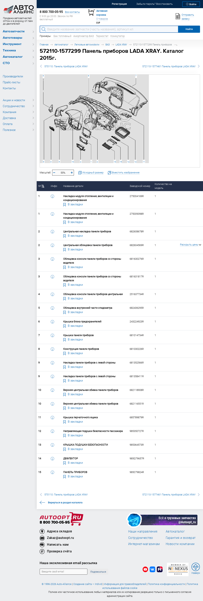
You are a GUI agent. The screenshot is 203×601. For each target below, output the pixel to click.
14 (128, 162)
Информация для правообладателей (125, 584)
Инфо (54, 186)
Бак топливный (62, 36)
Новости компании (180, 544)
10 (73, 162)
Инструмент (12, 44)
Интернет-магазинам (144, 544)
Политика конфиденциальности (166, 584)
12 (135, 162)
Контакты (9, 88)
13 (115, 162)
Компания (9, 112)
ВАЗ (107, 44)
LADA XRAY (121, 44)
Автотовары (12, 37)
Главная (44, 44)
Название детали (73, 186)
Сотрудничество (14, 106)
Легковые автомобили (86, 44)
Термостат (102, 36)
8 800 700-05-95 (55, 522)
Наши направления (143, 531)
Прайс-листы (11, 82)
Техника (9, 50)
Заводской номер (140, 186)
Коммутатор (117, 36)
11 (144, 162)
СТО (6, 63)
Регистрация (119, 4)
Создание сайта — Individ (87, 584)
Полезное (9, 130)
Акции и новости (14, 100)
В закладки (73, 204)
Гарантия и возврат (181, 538)
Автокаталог (13, 57)
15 (121, 162)
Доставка (9, 118)
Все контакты (72, 12)
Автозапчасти (14, 31)
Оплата (7, 124)
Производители (13, 76)
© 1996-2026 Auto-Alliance (57, 584)
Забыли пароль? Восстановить (154, 4)
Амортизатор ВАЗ (83, 36)
